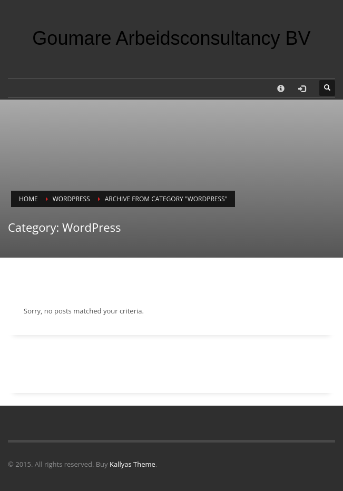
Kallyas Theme (132, 464)
